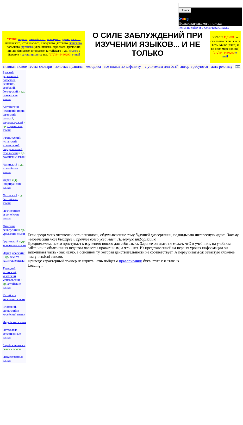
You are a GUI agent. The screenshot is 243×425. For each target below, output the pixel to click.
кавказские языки (14, 245)
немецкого (53, 39)
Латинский (10, 164)
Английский (11, 107)
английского (37, 39)
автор (184, 66)
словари (45, 66)
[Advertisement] (90, 16)
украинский (10, 76)
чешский (8, 84)
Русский (8, 72)
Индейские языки (14, 322)
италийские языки (10, 170)
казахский (9, 276)
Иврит (7, 253)
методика (93, 66)
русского (27, 47)
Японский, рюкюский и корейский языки (14, 310)
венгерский (10, 230)
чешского (75, 43)
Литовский (10, 195)
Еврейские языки (14, 345)
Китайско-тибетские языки (14, 297)
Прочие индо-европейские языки (12, 214)
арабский (18, 253)
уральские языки (14, 233)
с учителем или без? (161, 66)
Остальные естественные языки (12, 333)
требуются (199, 66)
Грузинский (10, 241)
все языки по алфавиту (122, 66)
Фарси (7, 180)
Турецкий (9, 268)
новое (22, 66)
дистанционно (31, 54)
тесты (32, 66)
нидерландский (13, 122)
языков (73, 50)
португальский (12, 149)
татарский (9, 272)
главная (9, 66)
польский (9, 80)
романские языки (14, 157)
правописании (130, 261)
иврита (22, 39)
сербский (9, 87)
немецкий (9, 110)
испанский (10, 141)
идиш (21, 110)
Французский (11, 137)
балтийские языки (10, 201)
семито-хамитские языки (14, 258)
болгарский (10, 91)
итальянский (11, 145)
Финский (9, 226)
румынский (10, 153)
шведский (9, 114)
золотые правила (69, 66)
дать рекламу (221, 66)
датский (8, 118)
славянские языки (10, 97)
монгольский (11, 280)
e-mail (76, 54)
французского (71, 39)
